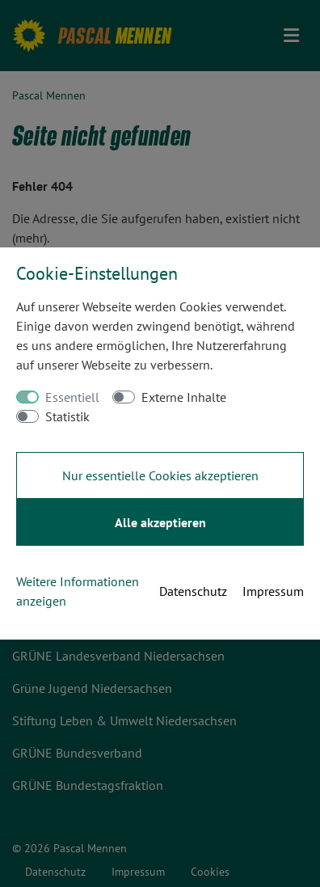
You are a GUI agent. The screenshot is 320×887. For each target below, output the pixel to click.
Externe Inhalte (183, 397)
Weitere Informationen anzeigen (77, 591)
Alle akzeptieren (160, 522)
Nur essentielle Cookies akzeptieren (160, 475)
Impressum (273, 591)
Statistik (67, 416)
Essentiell (72, 397)
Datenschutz (193, 591)
